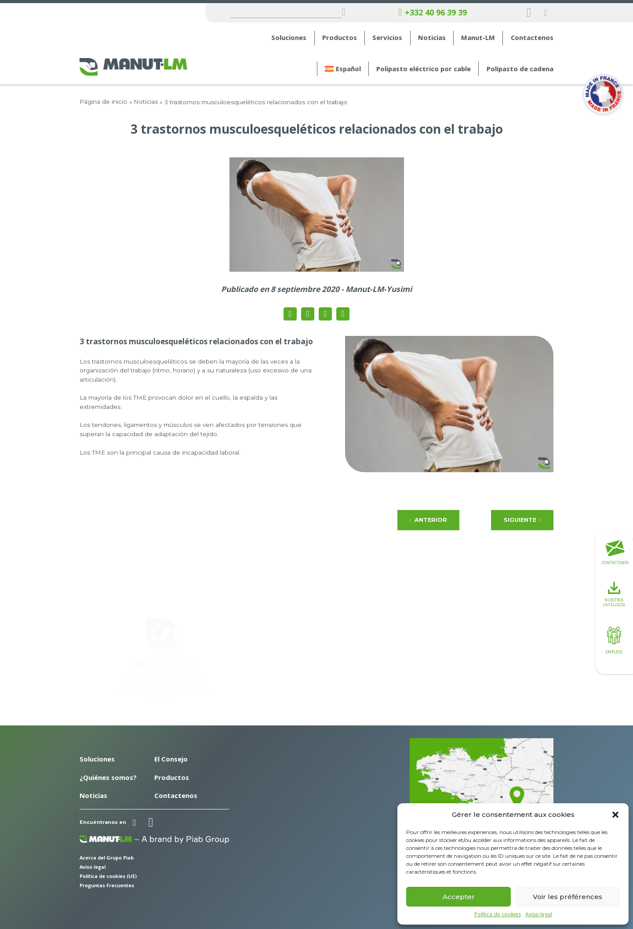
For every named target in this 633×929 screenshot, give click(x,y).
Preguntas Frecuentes (107, 885)
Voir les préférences (567, 897)
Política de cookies (497, 914)
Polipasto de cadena (520, 69)
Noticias (432, 37)
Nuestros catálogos (614, 595)
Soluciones (288, 37)
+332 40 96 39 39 (432, 12)
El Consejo (171, 758)
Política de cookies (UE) (108, 876)
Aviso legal (538, 914)
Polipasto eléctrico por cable (423, 69)
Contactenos (532, 37)
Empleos (614, 639)
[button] (615, 814)
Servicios (387, 37)
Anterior (428, 520)
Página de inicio (103, 101)
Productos (339, 37)
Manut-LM (478, 37)
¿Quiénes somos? (108, 777)
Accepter (459, 897)
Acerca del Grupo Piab (107, 857)
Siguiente (522, 520)
